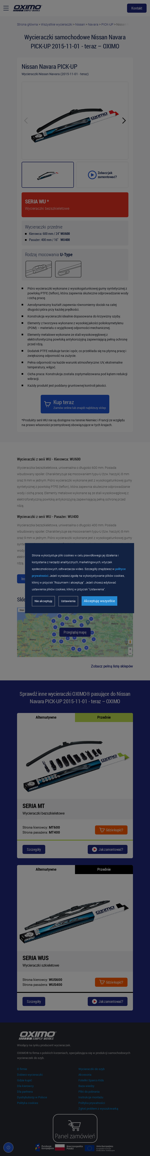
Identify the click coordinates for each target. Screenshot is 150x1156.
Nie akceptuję (43, 601)
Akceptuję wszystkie (99, 601)
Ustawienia (68, 601)
